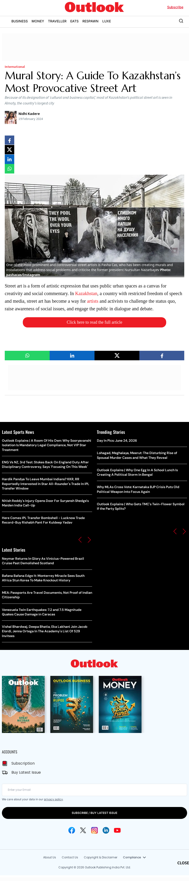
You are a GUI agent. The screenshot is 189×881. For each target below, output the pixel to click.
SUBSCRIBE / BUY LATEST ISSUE (94, 813)
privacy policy (53, 799)
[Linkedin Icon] (106, 830)
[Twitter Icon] (83, 830)
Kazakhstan (86, 293)
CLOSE (183, 863)
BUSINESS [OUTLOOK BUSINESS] (19, 21)
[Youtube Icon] (117, 830)
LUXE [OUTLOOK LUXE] (106, 21)
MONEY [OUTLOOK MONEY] (38, 21)
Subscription (23, 763)
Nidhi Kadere (29, 113)
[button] (80, 540)
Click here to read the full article (94, 322)
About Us (49, 857)
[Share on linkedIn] (9, 159)
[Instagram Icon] (94, 830)
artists (93, 301)
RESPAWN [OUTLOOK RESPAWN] (90, 21)
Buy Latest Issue (26, 772)
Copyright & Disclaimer (100, 857)
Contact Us (70, 857)
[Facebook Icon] (72, 830)
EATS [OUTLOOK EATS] (74, 21)
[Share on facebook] (9, 140)
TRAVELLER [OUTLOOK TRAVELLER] (57, 21)
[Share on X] (9, 149)
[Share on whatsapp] (9, 168)
